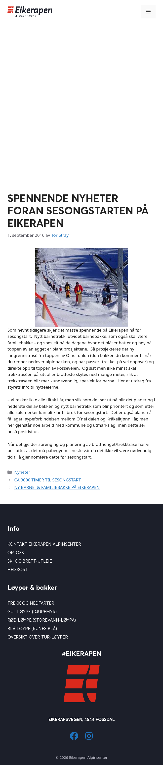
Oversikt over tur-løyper (37, 637)
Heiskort (17, 569)
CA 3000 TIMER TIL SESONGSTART (47, 480)
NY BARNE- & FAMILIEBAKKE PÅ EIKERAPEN (57, 487)
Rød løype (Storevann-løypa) (41, 620)
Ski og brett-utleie (29, 561)
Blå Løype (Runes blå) (32, 628)
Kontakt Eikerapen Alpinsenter (44, 544)
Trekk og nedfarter (30, 603)
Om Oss (15, 552)
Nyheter (22, 472)
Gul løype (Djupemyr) (32, 611)
